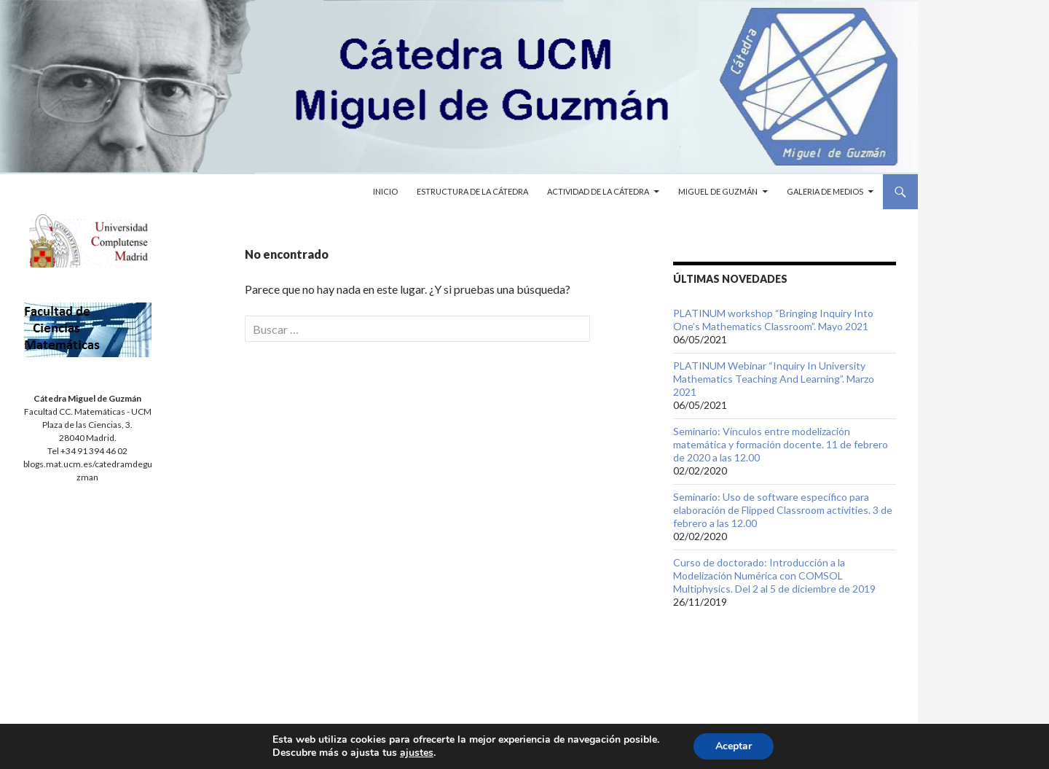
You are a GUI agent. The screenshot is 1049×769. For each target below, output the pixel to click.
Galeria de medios (825, 191)
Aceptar (733, 746)
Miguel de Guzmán (718, 191)
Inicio (385, 191)
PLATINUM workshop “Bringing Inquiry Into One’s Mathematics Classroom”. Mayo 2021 (773, 319)
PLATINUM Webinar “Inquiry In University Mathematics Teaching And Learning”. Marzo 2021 (773, 378)
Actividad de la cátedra (598, 191)
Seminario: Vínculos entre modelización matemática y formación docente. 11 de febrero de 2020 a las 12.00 (780, 444)
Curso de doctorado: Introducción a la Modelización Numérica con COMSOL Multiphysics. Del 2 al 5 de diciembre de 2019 (774, 575)
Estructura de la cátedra (472, 191)
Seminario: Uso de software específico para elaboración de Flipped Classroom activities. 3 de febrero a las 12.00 (782, 510)
